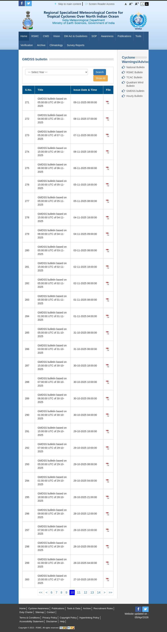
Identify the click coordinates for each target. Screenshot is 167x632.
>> (110, 592)
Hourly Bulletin (134, 96)
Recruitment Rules (103, 608)
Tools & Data (73, 608)
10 (72, 592)
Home (24, 36)
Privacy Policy (49, 617)
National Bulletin (135, 67)
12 (85, 592)
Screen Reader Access (101, 4)
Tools (138, 36)
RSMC (35, 36)
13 (92, 592)
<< (40, 592)
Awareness (107, 36)
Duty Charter (26, 612)
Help (62, 621)
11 (79, 592)
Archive (41, 45)
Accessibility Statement (31, 621)
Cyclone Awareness (38, 608)
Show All (100, 78)
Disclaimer (51, 621)
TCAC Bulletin (134, 77)
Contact (51, 612)
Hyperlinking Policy (89, 617)
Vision (56, 36)
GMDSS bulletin (135, 90)
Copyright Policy (68, 617)
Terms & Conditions (29, 617)
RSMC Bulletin (134, 72)
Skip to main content (69, 4)
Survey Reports (75, 45)
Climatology (56, 45)
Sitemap (39, 612)
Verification (27, 45)
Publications (124, 36)
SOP (94, 36)
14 (99, 592)
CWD (46, 36)
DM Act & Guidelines (75, 36)
